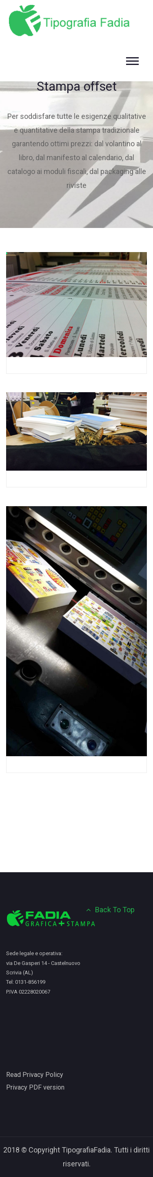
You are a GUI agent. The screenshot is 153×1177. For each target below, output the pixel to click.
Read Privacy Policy (34, 1075)
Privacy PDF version (35, 1087)
